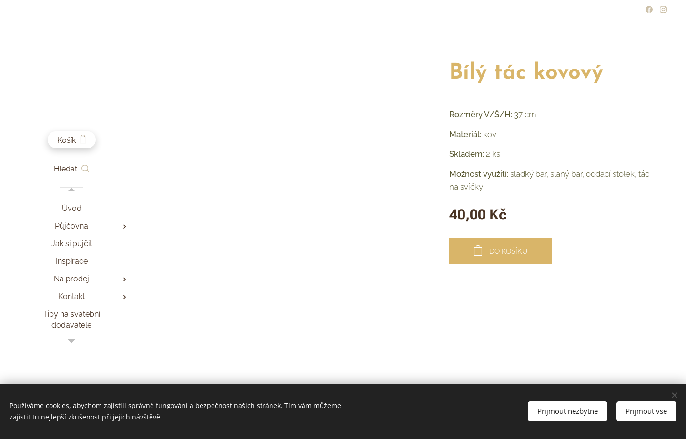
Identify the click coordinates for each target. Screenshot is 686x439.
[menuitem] (71, 208)
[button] (71, 169)
